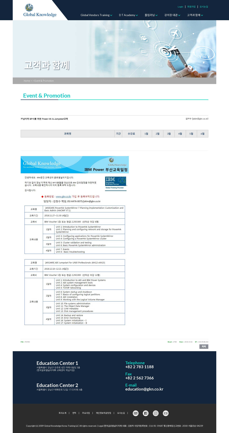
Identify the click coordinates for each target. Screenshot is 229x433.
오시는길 (204, 6)
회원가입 (191, 6)
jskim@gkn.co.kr (200, 118)
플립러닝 (150, 15)
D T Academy (127, 15)
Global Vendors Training (95, 15)
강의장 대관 (171, 15)
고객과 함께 (193, 15)
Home (27, 80)
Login (180, 6)
